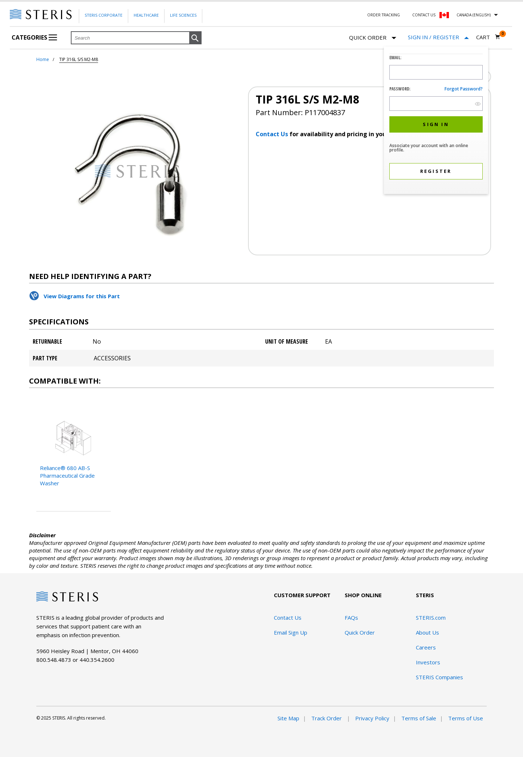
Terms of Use (465, 718)
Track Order (327, 718)
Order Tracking (383, 14)
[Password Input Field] (436, 103)
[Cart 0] (488, 37)
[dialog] (436, 121)
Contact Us (423, 14)
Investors (428, 662)
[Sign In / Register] (438, 37)
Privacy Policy (372, 718)
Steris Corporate (103, 15)
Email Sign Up (290, 632)
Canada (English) (474, 14)
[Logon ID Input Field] (436, 72)
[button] (195, 38)
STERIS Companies (439, 677)
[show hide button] (478, 104)
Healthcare (146, 15)
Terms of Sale (418, 718)
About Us (427, 632)
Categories (34, 37)
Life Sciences (183, 15)
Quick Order (372, 38)
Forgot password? (464, 89)
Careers (426, 647)
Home (42, 59)
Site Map (288, 718)
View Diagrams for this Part (82, 296)
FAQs (351, 617)
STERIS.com (431, 617)
